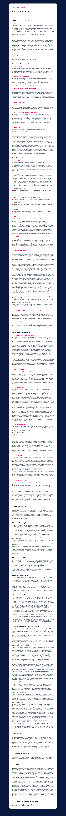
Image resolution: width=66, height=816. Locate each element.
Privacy (11, 814)
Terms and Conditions (5, 814)
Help (64, 814)
